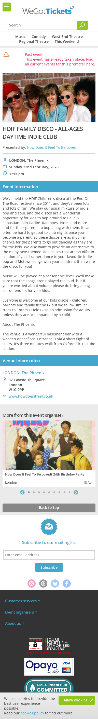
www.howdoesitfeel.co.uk (31, 396)
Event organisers (19, 612)
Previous (22, 492)
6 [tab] (54, 492)
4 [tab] (44, 492)
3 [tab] (39, 492)
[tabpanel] (49, 453)
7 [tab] (59, 492)
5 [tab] (49, 492)
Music (20, 36)
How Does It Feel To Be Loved (51, 147)
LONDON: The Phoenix (24, 372)
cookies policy (32, 713)
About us (13, 623)
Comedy (39, 36)
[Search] (82, 25)
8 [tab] (64, 492)
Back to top (49, 507)
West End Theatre (67, 36)
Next (75, 492)
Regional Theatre (34, 41)
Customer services (21, 600)
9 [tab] (69, 492)
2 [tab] (34, 492)
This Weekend (67, 41)
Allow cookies (75, 700)
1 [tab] (28, 492)
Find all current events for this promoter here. (60, 61)
